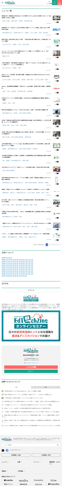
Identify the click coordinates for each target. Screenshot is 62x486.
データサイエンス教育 (39, 79)
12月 (32, 260)
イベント (37, 462)
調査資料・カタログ (54, 463)
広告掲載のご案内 (46, 455)
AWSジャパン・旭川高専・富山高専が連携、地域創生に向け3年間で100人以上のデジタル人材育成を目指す (26, 75)
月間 (46, 387)
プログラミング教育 (6, 79)
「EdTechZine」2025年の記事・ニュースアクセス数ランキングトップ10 (23, 398)
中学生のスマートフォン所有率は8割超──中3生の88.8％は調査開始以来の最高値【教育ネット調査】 (26, 99)
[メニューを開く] (2, 2)
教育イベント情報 (6, 20)
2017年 (3, 276)
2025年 (3, 260)
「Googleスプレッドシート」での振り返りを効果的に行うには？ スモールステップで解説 (28, 405)
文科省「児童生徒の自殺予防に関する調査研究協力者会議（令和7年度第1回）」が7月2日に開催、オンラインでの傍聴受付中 (26, 121)
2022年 (3, 266)
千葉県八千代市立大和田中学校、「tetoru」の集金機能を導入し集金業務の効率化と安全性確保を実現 (26, 212)
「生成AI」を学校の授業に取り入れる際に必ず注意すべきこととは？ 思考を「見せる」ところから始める (31, 411)
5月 (15, 260)
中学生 (40, 32)
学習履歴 (46, 182)
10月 (26, 260)
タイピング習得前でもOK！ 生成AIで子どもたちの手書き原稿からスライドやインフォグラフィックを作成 (32, 425)
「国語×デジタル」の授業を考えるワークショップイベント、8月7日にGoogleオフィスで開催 (26, 223)
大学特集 (21, 471)
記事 (20, 462)
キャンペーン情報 (33, 32)
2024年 (3, 262)
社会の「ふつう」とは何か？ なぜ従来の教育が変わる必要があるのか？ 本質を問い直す (27, 408)
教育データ (13, 192)
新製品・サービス (6, 56)
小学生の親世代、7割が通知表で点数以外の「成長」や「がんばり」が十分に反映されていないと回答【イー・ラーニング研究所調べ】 (26, 63)
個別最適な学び (6, 192)
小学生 (19, 67)
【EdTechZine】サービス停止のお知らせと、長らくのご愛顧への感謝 (22, 391)
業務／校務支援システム (7, 32)
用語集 (5, 471)
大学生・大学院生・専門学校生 (25, 113)
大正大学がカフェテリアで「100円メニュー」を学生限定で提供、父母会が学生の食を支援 (25, 167)
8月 (22, 260)
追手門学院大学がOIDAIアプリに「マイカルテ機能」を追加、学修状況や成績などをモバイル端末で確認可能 (26, 178)
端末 (3, 160)
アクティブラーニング (7, 44)
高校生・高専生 (14, 20)
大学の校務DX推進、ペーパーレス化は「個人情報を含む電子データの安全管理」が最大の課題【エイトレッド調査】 (26, 144)
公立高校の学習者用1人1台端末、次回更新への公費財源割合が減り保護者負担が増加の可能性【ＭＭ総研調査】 (26, 156)
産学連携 (23, 79)
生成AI (46, 79)
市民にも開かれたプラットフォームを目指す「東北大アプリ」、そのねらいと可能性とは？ (28, 394)
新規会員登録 (30, 367)
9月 (24, 260)
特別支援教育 (29, 91)
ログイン (31, 371)
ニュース (5, 462)
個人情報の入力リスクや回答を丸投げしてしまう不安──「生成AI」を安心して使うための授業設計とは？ (32, 401)
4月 (13, 260)
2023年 (3, 264)
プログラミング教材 (16, 79)
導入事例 (15, 113)
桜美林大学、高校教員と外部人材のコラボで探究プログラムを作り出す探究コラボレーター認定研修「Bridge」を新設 (26, 16)
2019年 (3, 272)
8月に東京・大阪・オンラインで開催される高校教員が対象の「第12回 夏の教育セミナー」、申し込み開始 (26, 200)
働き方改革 (46, 32)
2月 (9, 258)
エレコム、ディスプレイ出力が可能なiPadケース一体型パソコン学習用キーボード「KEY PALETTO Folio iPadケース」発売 (25, 52)
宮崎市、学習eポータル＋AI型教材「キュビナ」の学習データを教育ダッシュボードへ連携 (25, 189)
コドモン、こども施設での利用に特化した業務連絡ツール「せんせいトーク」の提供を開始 (26, 233)
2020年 (3, 270)
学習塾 (31, 204)
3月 (11, 258)
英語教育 (26, 32)
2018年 (3, 274)
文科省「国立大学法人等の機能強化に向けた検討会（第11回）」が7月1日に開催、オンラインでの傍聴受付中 (26, 132)
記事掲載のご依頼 (16, 455)
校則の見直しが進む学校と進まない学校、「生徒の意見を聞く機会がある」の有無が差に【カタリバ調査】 (26, 40)
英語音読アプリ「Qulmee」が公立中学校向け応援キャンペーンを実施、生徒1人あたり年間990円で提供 (26, 28)
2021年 (3, 268)
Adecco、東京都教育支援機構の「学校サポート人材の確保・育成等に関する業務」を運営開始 (26, 87)
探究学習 (21, 20)
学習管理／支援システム (18, 32)
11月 (29, 260)
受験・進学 (26, 204)
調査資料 (14, 44)
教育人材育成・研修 (28, 20)
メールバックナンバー (31, 363)
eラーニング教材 (31, 192)
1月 (7, 258)
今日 (16, 387)
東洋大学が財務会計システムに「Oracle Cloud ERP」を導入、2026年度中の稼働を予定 (25, 109)
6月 (17, 260)
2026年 (3, 258)
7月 (19, 260)
